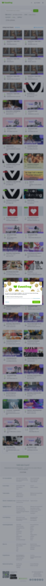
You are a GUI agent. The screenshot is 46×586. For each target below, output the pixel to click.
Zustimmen (36, 302)
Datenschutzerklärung (36, 298)
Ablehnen (7, 302)
